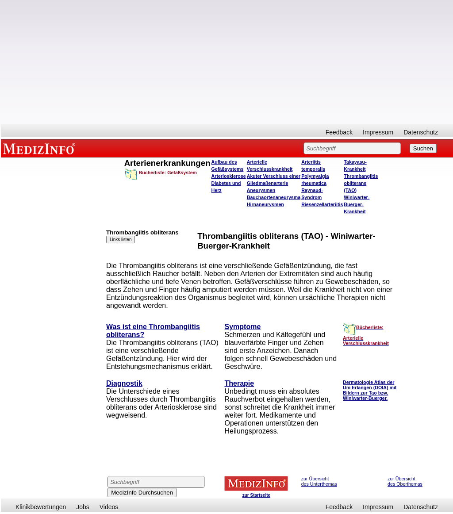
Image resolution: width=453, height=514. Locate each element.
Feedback (339, 132)
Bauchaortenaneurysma (273, 197)
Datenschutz (420, 132)
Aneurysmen (261, 190)
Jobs (82, 506)
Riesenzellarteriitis (322, 204)
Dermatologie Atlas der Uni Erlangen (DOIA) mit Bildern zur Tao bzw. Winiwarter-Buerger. (369, 390)
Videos (109, 506)
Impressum (378, 132)
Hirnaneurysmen (265, 204)
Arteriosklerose (228, 176)
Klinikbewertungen (40, 506)
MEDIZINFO (41, 148)
